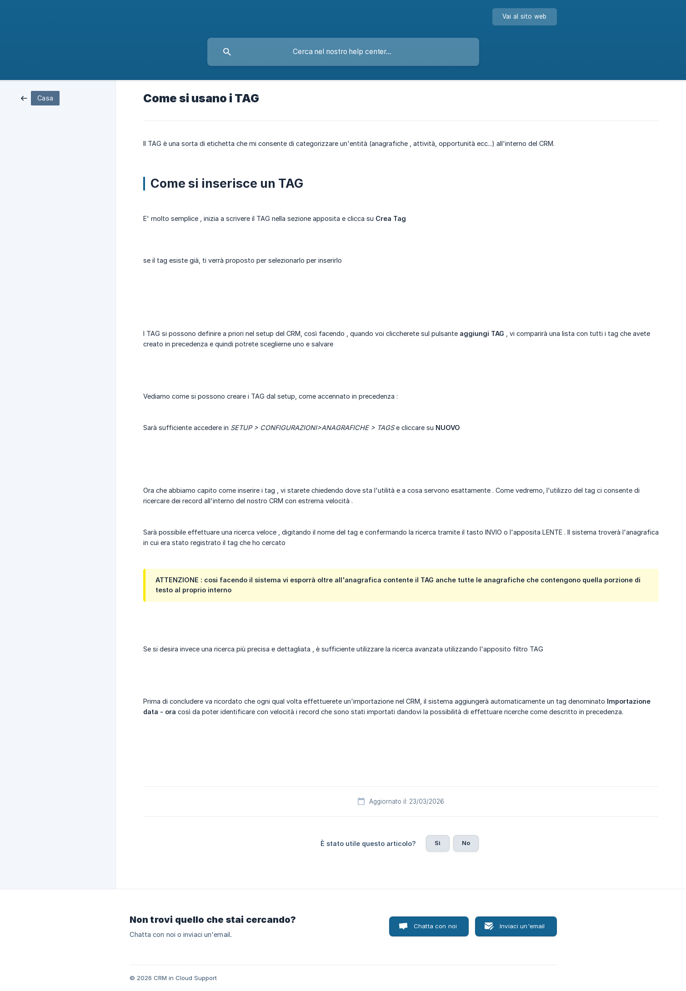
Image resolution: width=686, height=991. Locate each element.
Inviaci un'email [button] (522, 926)
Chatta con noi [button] (435, 926)
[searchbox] (343, 52)
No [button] (466, 842)
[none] (524, 16)
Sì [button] (438, 842)
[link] (40, 97)
